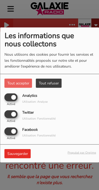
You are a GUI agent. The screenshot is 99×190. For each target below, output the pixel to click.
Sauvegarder (17, 153)
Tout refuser (49, 83)
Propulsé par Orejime (82, 152)
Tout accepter (18, 83)
